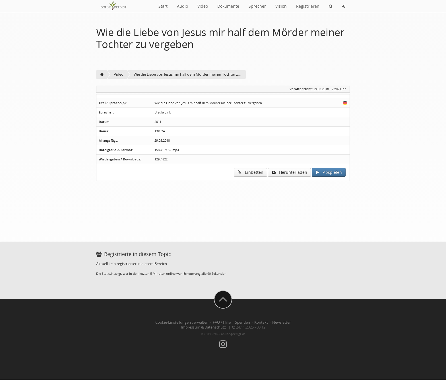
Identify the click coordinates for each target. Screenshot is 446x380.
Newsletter (281, 322)
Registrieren (307, 6)
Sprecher (257, 6)
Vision (281, 6)
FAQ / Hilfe (222, 322)
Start (163, 6)
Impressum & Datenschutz (203, 327)
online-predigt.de (233, 334)
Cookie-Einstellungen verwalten (181, 322)
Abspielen (328, 172)
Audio (182, 6)
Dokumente (228, 6)
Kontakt (261, 322)
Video (202, 6)
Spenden (242, 322)
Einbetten (250, 172)
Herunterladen (289, 172)
